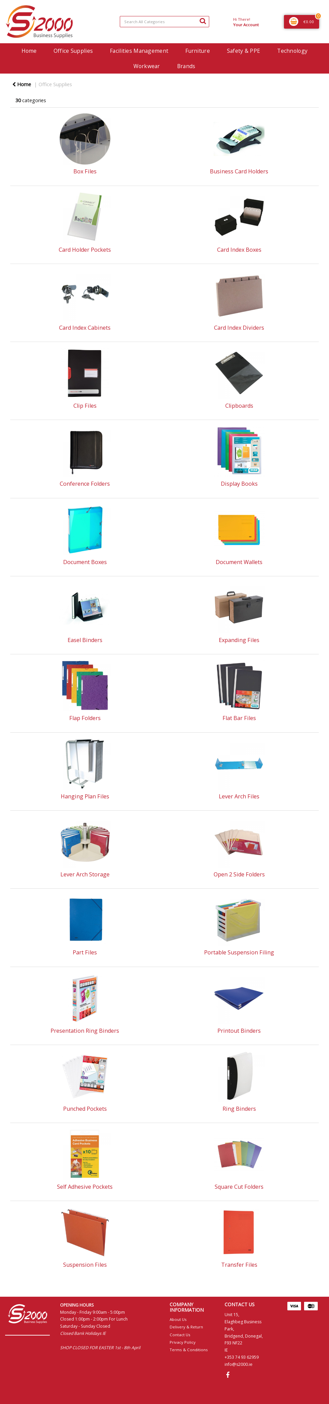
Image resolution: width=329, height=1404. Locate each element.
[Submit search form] (203, 21)
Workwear (146, 66)
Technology (292, 50)
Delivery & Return (186, 1326)
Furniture (197, 50)
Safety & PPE (243, 50)
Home (29, 50)
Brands (186, 66)
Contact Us (180, 1334)
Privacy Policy (183, 1342)
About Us (178, 1319)
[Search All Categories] (164, 21)
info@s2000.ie (239, 1364)
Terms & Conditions (189, 1349)
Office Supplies (73, 50)
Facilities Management (139, 50)
